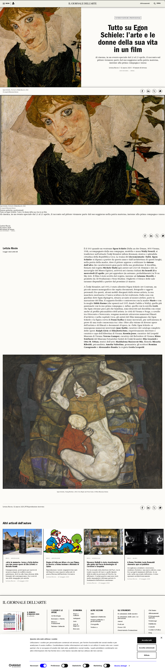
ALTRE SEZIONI (95, 623)
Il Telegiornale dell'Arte (154, 630)
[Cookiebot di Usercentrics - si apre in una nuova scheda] (15, 664)
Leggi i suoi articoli (10, 252)
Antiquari (75, 631)
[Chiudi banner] (161, 636)
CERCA (159, 3)
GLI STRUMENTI (122, 623)
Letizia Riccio (10, 593)
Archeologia (96, 558)
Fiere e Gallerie (75, 627)
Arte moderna (123, 70)
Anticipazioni (15, 558)
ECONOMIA (75, 623)
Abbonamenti (145, 3)
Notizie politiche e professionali (127, 18)
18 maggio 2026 (144, 586)
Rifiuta (140, 654)
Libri (91, 626)
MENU (8, 3)
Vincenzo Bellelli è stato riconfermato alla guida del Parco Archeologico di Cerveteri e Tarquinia (103, 571)
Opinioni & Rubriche (98, 629)
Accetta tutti (140, 639)
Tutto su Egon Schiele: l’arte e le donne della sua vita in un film (128, 39)
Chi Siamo (152, 623)
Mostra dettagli (120, 664)
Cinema (132, 70)
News (7, 558)
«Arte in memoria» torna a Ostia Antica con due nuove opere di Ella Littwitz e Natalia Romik (22, 571)
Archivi (135, 558)
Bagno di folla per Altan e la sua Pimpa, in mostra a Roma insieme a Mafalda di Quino (61, 571)
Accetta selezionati (140, 646)
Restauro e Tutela (56, 632)
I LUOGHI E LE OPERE (57, 624)
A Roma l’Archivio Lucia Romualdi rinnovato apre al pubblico (144, 567)
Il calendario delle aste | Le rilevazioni (127, 632)
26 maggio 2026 (22, 593)
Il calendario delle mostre (124, 627)
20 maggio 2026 (63, 589)
